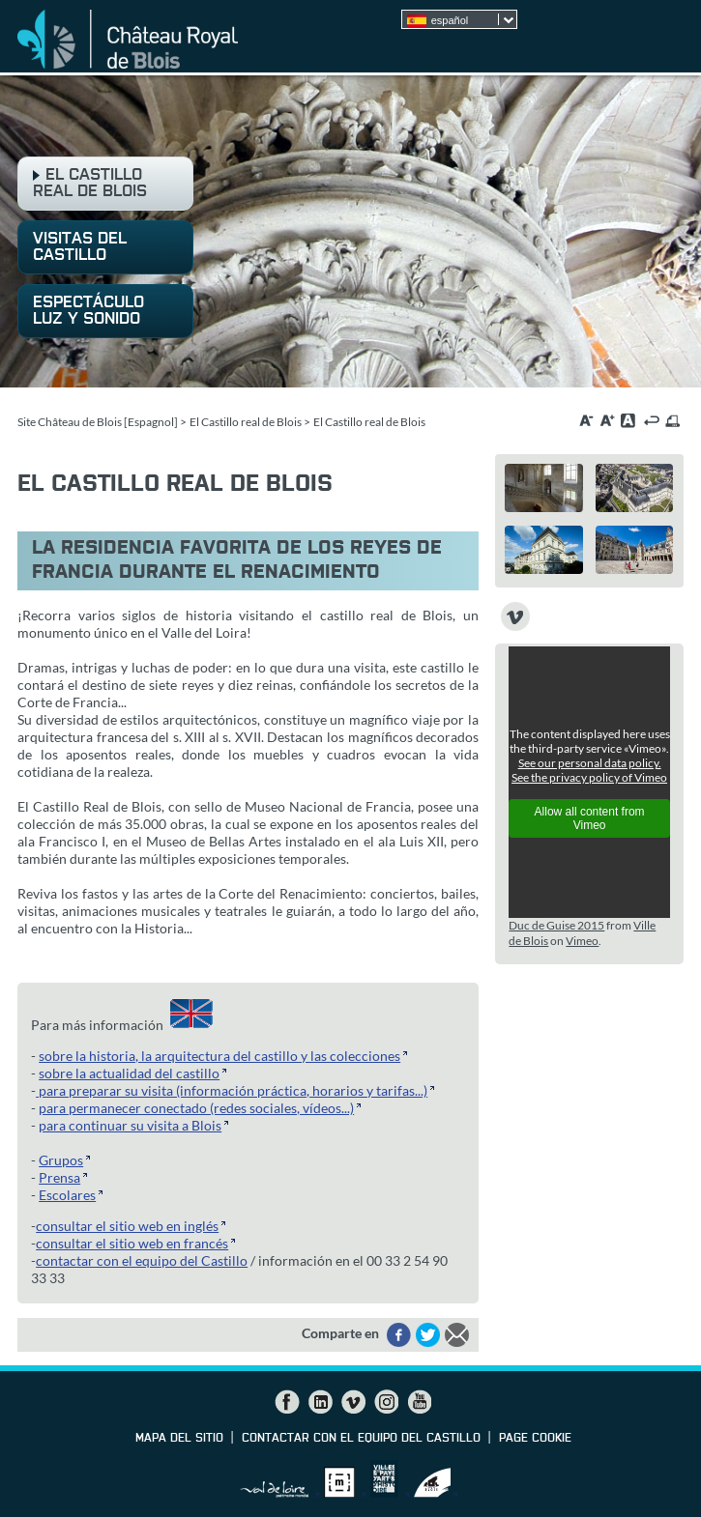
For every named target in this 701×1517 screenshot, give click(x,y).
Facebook (287, 1402)
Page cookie (535, 1439)
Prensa (59, 1177)
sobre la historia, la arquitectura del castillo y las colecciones (219, 1055)
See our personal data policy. (589, 763)
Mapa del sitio (179, 1439)
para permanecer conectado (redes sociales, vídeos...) (196, 1108)
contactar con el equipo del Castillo (142, 1260)
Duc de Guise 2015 (556, 925)
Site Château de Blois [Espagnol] (97, 422)
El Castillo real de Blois (246, 422)
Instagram (385, 1402)
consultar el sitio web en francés (132, 1243)
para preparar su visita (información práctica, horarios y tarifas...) (231, 1090)
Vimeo (582, 940)
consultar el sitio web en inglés (127, 1225)
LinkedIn (320, 1402)
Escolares (67, 1195)
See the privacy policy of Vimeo (589, 777)
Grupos (61, 1160)
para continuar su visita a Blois (130, 1125)
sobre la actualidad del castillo (129, 1073)
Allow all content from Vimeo (590, 818)
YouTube (418, 1402)
